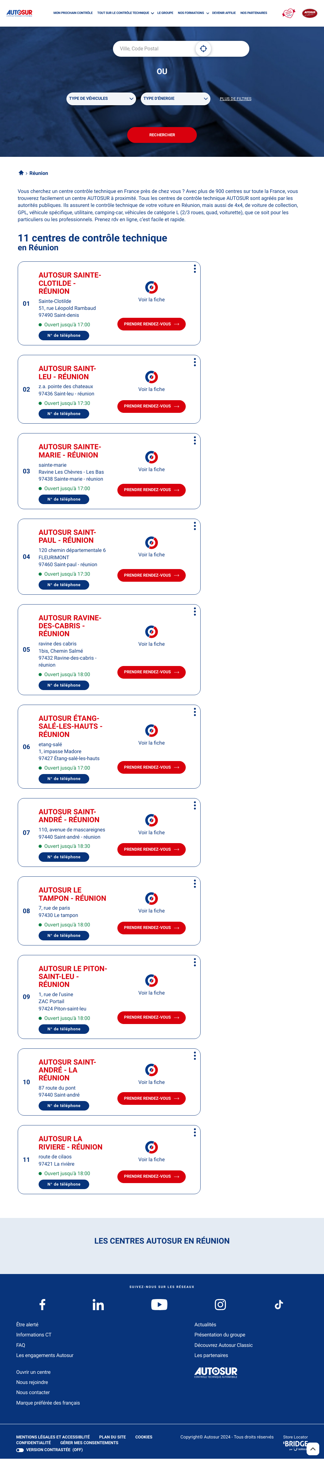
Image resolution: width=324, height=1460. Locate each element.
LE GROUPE (165, 13)
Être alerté (27, 1326)
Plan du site (112, 1438)
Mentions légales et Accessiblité (53, 1439)
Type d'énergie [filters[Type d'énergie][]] (159, 99)
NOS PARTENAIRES (253, 13)
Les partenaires (211, 1357)
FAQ (20, 1346)
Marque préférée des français (48, 1404)
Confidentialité (33, 1444)
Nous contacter (33, 1394)
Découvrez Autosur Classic (223, 1346)
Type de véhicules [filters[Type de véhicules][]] (88, 99)
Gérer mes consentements (89, 1444)
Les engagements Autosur (44, 1357)
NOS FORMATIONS (191, 13)
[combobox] (151, 49)
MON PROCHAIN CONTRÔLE (73, 13)
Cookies (143, 1439)
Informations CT (33, 1336)
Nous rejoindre (32, 1383)
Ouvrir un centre (33, 1373)
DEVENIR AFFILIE (224, 13)
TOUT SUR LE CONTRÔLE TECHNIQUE (123, 13)
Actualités (205, 1326)
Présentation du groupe (219, 1336)
